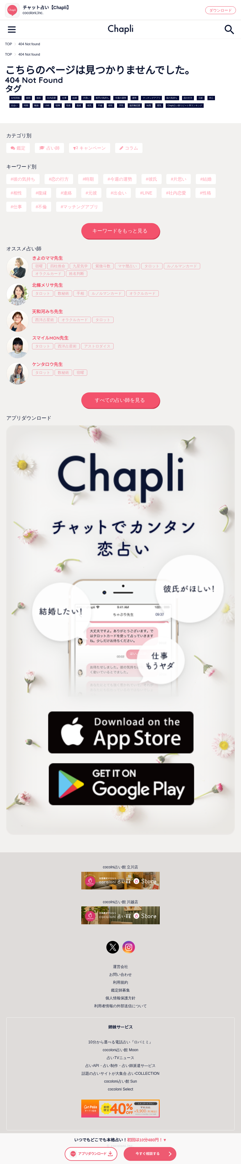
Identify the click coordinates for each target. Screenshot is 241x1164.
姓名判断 (76, 273)
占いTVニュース (120, 1058)
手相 (80, 293)
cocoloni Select (120, 1089)
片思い (86, 98)
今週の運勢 (120, 98)
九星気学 (80, 266)
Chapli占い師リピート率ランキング (185, 105)
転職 (149, 105)
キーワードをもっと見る (119, 230)
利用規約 (120, 982)
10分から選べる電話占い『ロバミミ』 (120, 1042)
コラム (131, 147)
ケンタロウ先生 (47, 364)
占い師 (53, 147)
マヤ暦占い (127, 266)
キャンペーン (92, 147)
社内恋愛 (51, 98)
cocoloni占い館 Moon (120, 1050)
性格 (68, 105)
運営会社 (120, 967)
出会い (14, 105)
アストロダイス (97, 346)
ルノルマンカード (182, 266)
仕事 (64, 98)
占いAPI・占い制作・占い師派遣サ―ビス (120, 1065)
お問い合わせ (120, 974)
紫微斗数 (102, 266)
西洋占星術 (44, 320)
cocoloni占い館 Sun (120, 1081)
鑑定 (21, 147)
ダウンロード (220, 10)
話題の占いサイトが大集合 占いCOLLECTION (120, 1073)
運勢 (134, 98)
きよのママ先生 (47, 258)
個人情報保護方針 (120, 998)
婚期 (28, 98)
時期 (26, 105)
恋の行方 (188, 98)
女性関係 (15, 98)
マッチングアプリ (151, 98)
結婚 (74, 98)
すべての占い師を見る (120, 400)
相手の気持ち (102, 98)
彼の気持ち (171, 98)
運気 (159, 105)
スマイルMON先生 (50, 338)
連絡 (38, 98)
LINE (47, 105)
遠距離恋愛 (134, 105)
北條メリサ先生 (47, 285)
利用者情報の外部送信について (120, 1006)
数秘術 (63, 293)
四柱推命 (57, 266)
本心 (211, 98)
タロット (151, 266)
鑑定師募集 (120, 990)
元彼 (200, 98)
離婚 (36, 105)
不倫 (100, 105)
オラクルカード (48, 273)
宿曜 (39, 266)
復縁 (79, 105)
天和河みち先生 (47, 311)
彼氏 (89, 105)
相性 (110, 105)
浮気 (121, 105)
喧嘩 (58, 105)
